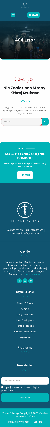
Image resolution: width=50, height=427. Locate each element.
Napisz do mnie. (33, 274)
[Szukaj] (45, 121)
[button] (13, 15)
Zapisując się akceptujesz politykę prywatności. (20, 389)
